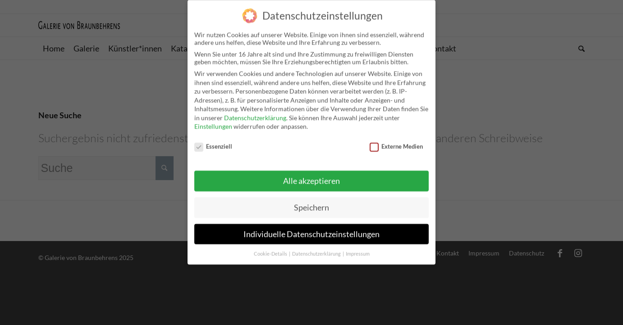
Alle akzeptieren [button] (311, 174)
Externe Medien (396, 140)
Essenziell (213, 140)
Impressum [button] (358, 247)
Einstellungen (213, 120)
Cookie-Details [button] (271, 247)
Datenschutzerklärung (255, 111)
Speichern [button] (311, 200)
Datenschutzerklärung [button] (317, 247)
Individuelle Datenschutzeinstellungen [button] (311, 227)
